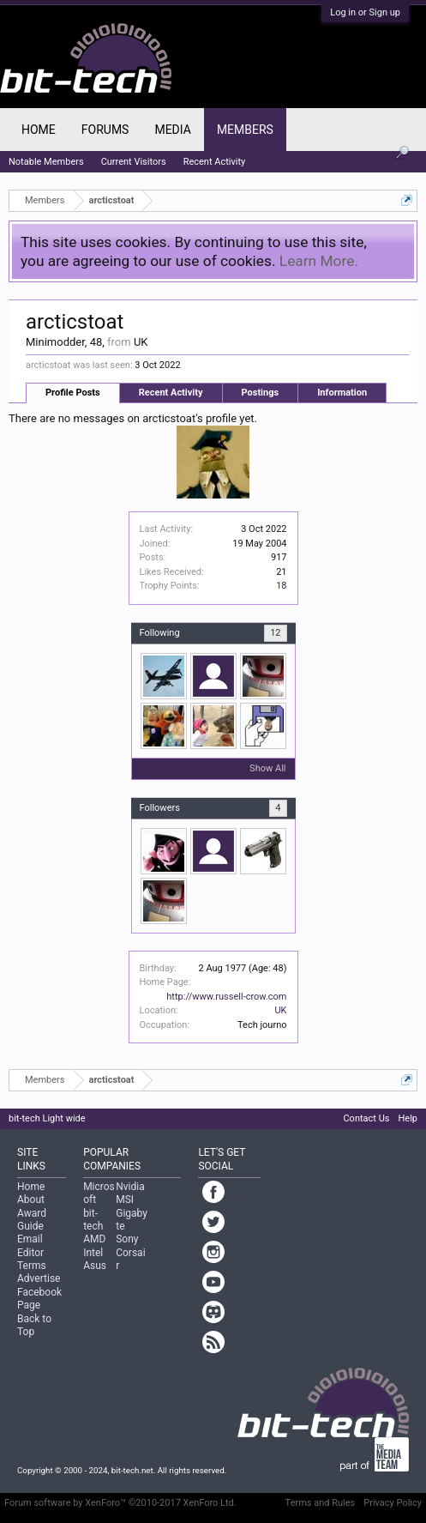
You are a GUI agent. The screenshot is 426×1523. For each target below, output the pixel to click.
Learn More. (318, 260)
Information (342, 392)
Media (172, 129)
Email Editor (30, 1245)
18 (281, 585)
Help (407, 1118)
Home (38, 129)
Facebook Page (39, 1298)
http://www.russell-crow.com (226, 996)
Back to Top (34, 1325)
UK (280, 1010)
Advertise (38, 1278)
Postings (260, 392)
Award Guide (31, 1219)
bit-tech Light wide (47, 1118)
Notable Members (46, 161)
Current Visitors (133, 161)
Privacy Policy (392, 1502)
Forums (105, 129)
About (31, 1200)
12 (275, 632)
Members (245, 129)
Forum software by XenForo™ (120, 1502)
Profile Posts (72, 392)
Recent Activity (171, 392)
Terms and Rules (320, 1502)
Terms (31, 1266)
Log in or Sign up (365, 12)
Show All (267, 768)
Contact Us (366, 1118)
